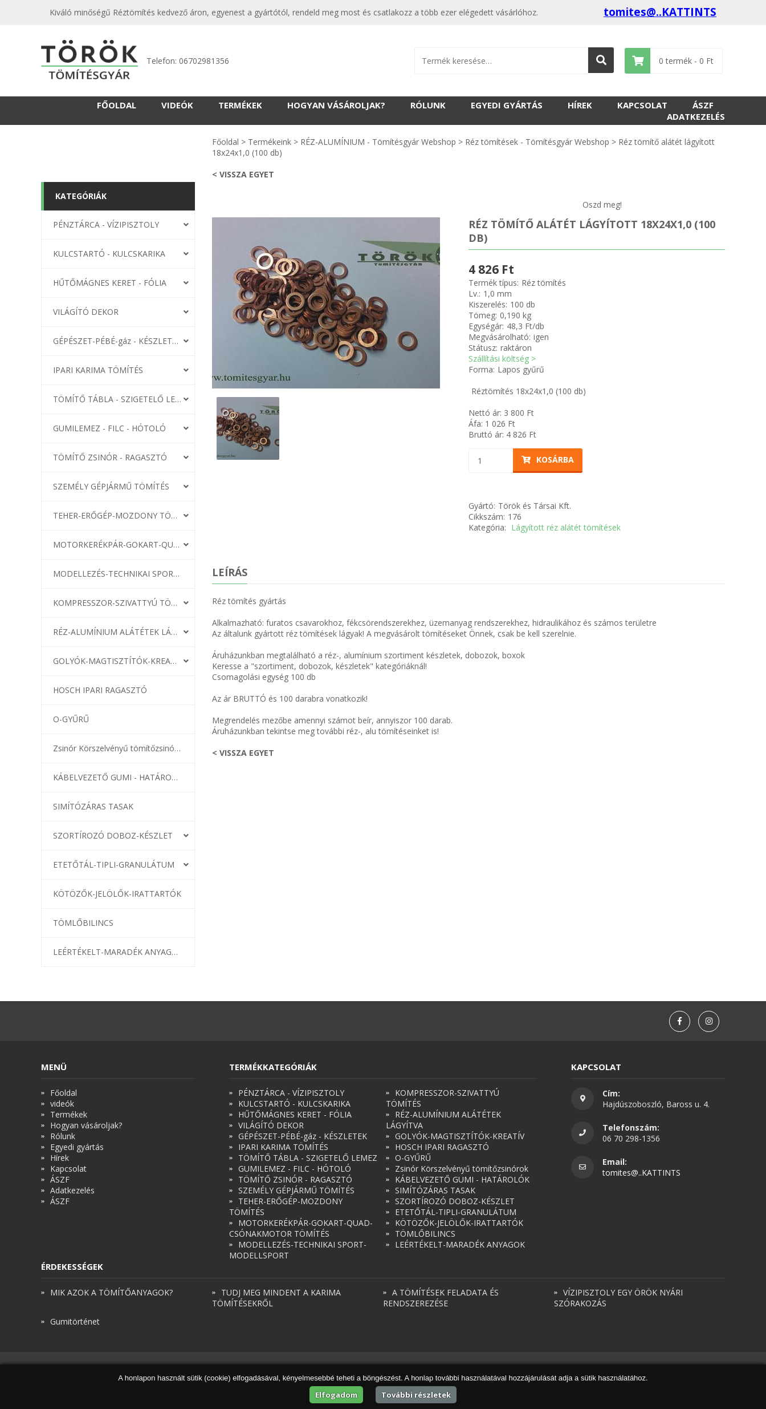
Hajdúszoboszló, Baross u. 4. (656, 1104)
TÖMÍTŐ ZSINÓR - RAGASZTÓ (110, 457)
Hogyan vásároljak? (336, 105)
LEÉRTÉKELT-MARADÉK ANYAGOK (117, 951)
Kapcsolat (642, 105)
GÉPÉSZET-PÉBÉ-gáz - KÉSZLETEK (117, 340)
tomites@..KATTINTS (660, 12)
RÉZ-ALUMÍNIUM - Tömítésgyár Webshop (378, 141)
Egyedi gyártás (507, 105)
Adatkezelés (696, 116)
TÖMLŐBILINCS (83, 922)
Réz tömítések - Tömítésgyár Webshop (537, 141)
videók (177, 105)
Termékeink (269, 141)
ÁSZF (703, 105)
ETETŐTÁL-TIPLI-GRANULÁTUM (113, 864)
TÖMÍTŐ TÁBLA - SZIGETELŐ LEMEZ (117, 399)
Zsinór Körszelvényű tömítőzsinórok (117, 748)
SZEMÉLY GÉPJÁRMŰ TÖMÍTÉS (111, 486)
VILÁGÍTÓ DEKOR (86, 311)
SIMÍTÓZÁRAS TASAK (93, 806)
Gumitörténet (75, 1321)
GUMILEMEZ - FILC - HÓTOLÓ (109, 428)
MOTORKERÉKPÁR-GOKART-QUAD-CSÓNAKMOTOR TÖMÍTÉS (117, 544)
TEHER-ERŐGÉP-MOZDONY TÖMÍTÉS (117, 515)
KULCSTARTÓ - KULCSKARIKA (109, 253)
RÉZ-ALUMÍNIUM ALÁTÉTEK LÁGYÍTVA (117, 631)
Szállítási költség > (502, 358)
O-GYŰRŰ (71, 719)
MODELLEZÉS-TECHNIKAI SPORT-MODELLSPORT (117, 573)
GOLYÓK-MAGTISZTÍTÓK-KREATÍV (117, 660)
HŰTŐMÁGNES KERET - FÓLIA (109, 282)
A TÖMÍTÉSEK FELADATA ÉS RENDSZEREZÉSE (441, 1298)
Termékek (240, 105)
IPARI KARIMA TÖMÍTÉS (98, 370)
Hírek (580, 105)
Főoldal (116, 105)
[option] (326, 302)
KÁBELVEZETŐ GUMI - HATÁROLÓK (117, 777)
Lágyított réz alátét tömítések (566, 527)
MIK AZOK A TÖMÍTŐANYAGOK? (111, 1292)
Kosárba (547, 459)
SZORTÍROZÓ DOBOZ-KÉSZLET (113, 835)
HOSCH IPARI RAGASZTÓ (100, 690)
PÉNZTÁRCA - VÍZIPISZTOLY (106, 224)
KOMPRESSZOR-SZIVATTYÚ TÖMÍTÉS (117, 602)
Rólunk (428, 105)
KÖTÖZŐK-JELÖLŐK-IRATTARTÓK (117, 893)
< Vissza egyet (243, 174)
